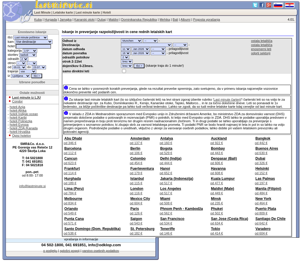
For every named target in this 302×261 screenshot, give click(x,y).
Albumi (185, 19)
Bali (175, 19)
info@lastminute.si (32, 186)
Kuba (38, 19)
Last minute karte (88, 12)
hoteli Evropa (19, 124)
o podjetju (50, 250)
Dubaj (101, 19)
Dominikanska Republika (139, 19)
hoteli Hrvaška (20, 131)
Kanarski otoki (84, 19)
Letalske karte (63, 12)
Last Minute (42, 12)
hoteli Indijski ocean (24, 114)
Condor (17, 101)
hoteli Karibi (18, 117)
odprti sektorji (260, 53)
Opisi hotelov (21, 135)
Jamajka (66, 19)
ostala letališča (261, 41)
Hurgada (51, 19)
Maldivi (114, 19)
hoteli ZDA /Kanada (24, 128)
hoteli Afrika (18, 110)
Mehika (165, 19)
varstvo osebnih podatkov (100, 250)
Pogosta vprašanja (206, 19)
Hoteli (107, 12)
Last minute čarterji (227, 99)
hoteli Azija (17, 107)
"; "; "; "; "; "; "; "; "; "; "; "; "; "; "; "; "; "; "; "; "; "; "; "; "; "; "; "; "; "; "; (131, 41)
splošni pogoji (70, 250)
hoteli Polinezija (21, 121)
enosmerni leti (261, 49)
